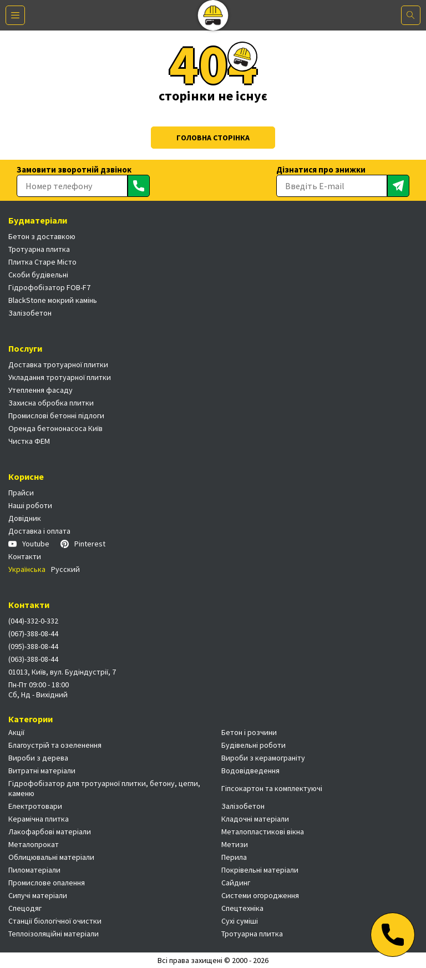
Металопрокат (33, 844)
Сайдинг (235, 883)
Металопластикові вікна (262, 832)
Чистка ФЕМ (29, 441)
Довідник (24, 518)
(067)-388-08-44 (33, 633)
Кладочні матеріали (255, 819)
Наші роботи (30, 505)
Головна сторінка (213, 138)
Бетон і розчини (249, 732)
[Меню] (15, 15)
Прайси (21, 493)
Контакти (24, 556)
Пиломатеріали (34, 870)
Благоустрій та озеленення (55, 745)
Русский (65, 569)
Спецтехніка (242, 908)
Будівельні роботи (253, 745)
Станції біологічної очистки (55, 921)
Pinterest (82, 544)
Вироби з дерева (38, 758)
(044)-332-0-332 (33, 621)
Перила (234, 857)
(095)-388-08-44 (33, 646)
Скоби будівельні (38, 275)
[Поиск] (410, 15)
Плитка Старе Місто (42, 262)
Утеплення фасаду (40, 390)
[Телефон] (393, 935)
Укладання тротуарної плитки (59, 377)
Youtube (28, 544)
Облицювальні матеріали (51, 857)
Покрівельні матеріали (259, 870)
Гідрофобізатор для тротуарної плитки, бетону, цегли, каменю (104, 788)
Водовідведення (250, 771)
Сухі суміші (239, 921)
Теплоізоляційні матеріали (53, 934)
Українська (26, 569)
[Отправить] (139, 186)
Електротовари (35, 806)
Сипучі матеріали (37, 895)
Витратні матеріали (41, 771)
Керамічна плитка (38, 819)
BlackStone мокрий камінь (52, 300)
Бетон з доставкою (41, 236)
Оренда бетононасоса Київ (55, 428)
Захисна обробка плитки (51, 403)
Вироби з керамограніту (263, 758)
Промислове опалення (46, 883)
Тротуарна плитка (39, 249)
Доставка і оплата (39, 531)
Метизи (234, 844)
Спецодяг (25, 908)
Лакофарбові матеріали (49, 832)
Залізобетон (30, 313)
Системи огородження (260, 895)
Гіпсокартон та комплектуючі (271, 788)
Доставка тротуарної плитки (58, 364)
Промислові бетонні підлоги (56, 415)
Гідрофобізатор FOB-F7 (49, 287)
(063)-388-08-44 (33, 659)
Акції (16, 732)
